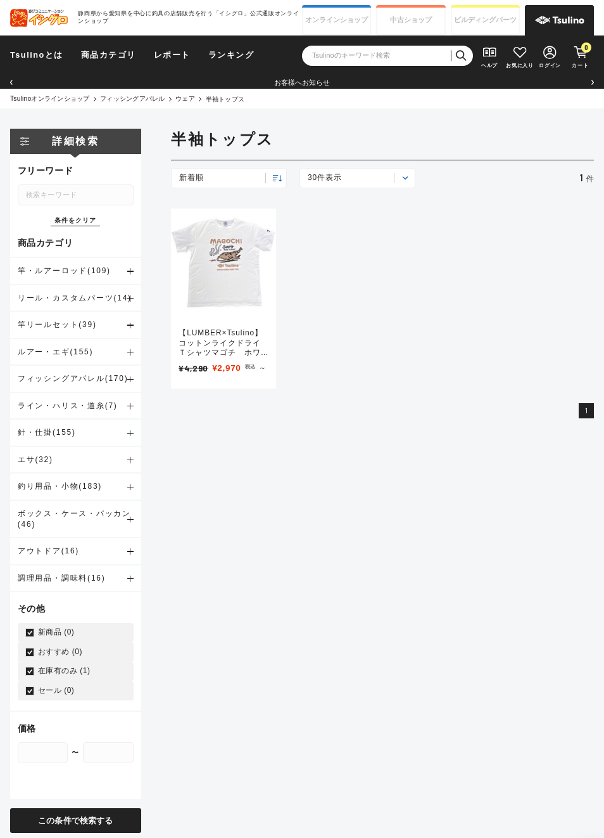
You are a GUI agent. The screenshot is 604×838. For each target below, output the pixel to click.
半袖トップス (225, 99)
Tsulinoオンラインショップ (49, 98)
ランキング (231, 55)
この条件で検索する (75, 820)
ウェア (185, 98)
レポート (172, 55)
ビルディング (485, 20)
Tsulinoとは (36, 55)
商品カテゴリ (108, 55)
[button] (11, 82)
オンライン (336, 20)
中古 (411, 20)
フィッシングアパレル (132, 98)
